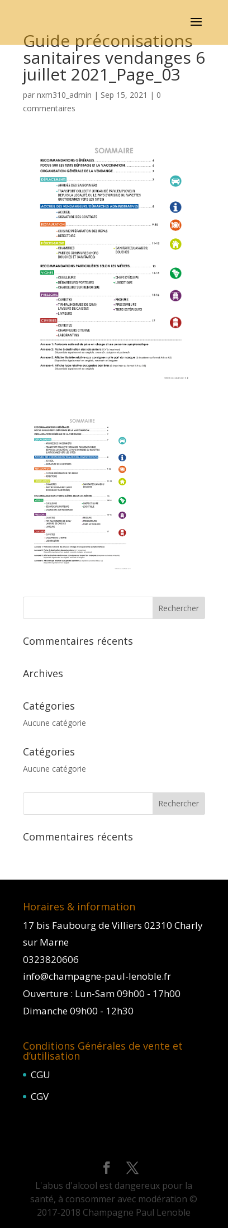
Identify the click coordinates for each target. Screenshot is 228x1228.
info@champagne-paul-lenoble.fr (97, 976)
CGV (40, 1096)
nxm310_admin (64, 94)
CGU (40, 1074)
